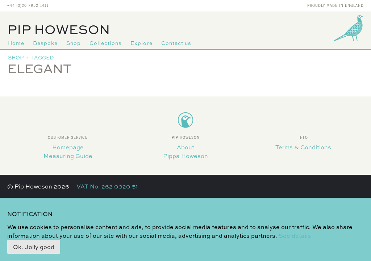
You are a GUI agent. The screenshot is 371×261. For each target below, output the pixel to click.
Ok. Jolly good (33, 247)
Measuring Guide (67, 156)
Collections (105, 43)
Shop (73, 43)
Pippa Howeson (185, 156)
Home (16, 43)
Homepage (68, 147)
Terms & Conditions (303, 147)
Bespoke (45, 43)
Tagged (42, 57)
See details (295, 236)
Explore (141, 43)
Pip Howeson (58, 29)
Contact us (176, 43)
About (185, 147)
